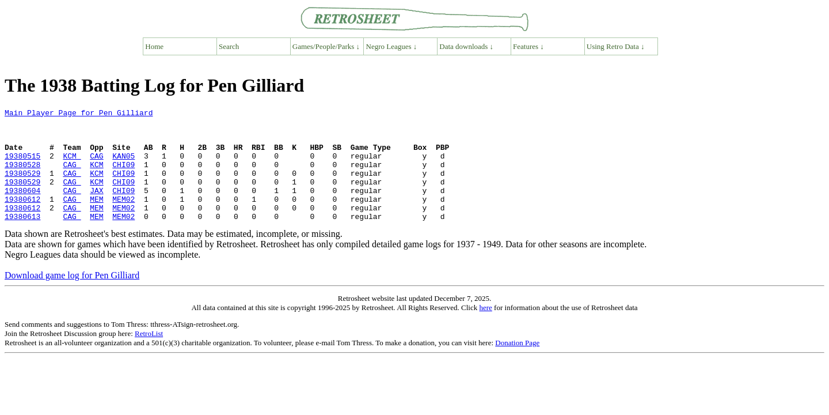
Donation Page (517, 365)
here (485, 330)
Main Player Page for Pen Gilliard (79, 114)
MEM (96, 218)
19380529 (22, 187)
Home (154, 46)
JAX (96, 207)
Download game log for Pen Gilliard (72, 298)
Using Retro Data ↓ (616, 46)
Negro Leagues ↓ (391, 46)
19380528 (22, 176)
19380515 (22, 166)
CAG (96, 166)
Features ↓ (528, 46)
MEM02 (123, 218)
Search (229, 46)
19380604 (22, 207)
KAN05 (123, 166)
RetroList (149, 356)
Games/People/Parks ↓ (326, 46)
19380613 (22, 238)
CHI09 (123, 176)
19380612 (22, 218)
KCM (72, 166)
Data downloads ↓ (466, 46)
